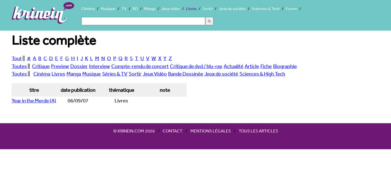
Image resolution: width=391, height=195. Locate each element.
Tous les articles (258, 131)
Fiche (266, 66)
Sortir (208, 8)
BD (135, 8)
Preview (60, 66)
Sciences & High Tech (262, 74)
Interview (99, 66)
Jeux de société (232, 8)
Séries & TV (114, 74)
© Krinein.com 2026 (134, 131)
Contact (172, 131)
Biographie (285, 66)
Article (252, 66)
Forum (291, 8)
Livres (191, 8)
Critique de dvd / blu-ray (196, 66)
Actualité (233, 66)
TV (124, 8)
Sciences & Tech (266, 8)
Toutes (19, 66)
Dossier (79, 66)
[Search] (143, 21)
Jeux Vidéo (155, 74)
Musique (108, 8)
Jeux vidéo (170, 8)
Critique (41, 66)
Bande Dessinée (185, 74)
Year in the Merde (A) (34, 100)
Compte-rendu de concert (140, 66)
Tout (17, 58)
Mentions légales (210, 131)
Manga (149, 8)
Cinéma (88, 8)
